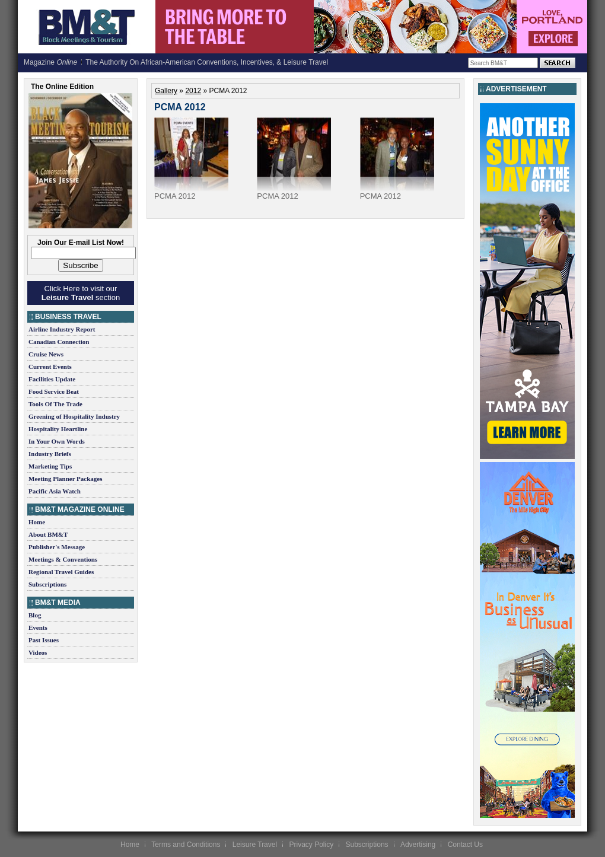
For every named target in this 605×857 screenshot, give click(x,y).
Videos (37, 652)
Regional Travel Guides (61, 571)
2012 (193, 91)
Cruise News (45, 354)
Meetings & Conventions (62, 559)
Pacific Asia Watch (54, 491)
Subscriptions (47, 584)
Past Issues (43, 639)
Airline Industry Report (61, 329)
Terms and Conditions (185, 844)
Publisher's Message (56, 546)
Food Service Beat (53, 391)
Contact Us (465, 844)
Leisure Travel (255, 844)
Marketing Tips (50, 466)
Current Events (50, 366)
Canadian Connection (58, 341)
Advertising (417, 844)
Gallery (166, 91)
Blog (34, 615)
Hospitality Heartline (57, 428)
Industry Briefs (49, 453)
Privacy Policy (311, 844)
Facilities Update (51, 379)
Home (36, 521)
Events (37, 627)
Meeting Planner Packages (65, 478)
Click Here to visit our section (81, 293)
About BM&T (48, 534)
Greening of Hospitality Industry (74, 416)
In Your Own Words (56, 441)
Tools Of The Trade (55, 403)
